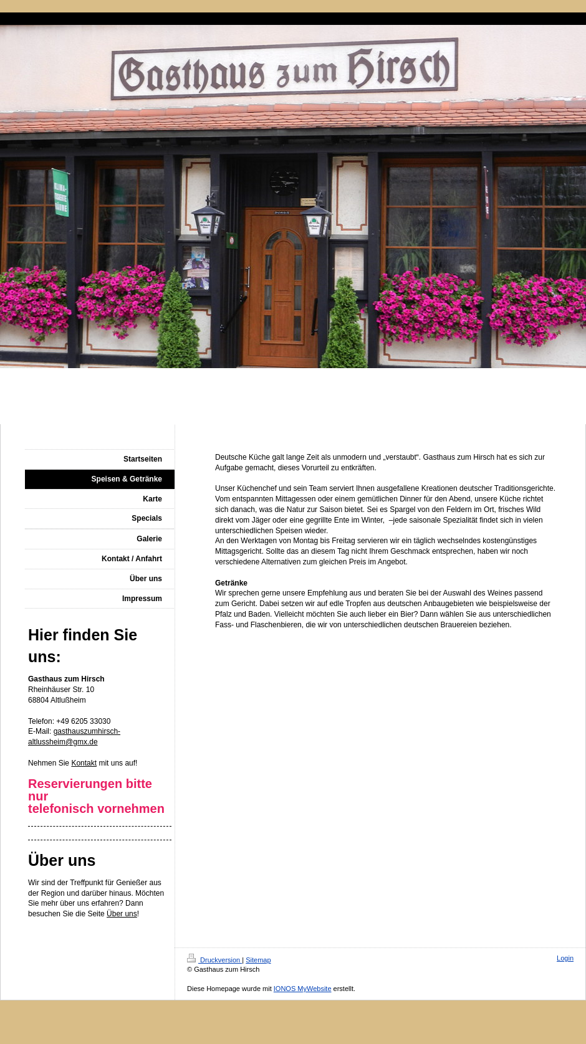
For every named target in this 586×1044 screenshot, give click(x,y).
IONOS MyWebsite (303, 988)
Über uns (122, 913)
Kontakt (84, 763)
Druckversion (214, 960)
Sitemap (258, 960)
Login (565, 958)
